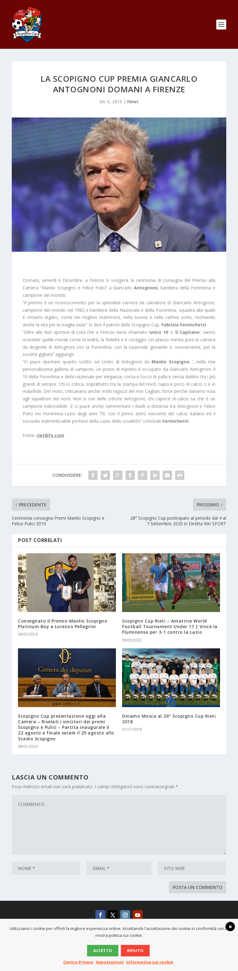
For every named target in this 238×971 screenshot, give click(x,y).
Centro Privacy (78, 962)
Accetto (102, 950)
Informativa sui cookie (149, 962)
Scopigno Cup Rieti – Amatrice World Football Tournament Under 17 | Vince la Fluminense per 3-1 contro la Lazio (170, 626)
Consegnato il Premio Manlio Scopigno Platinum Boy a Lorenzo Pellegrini (62, 623)
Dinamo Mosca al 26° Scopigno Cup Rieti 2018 (169, 719)
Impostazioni (110, 962)
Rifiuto (135, 950)
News (133, 101)
